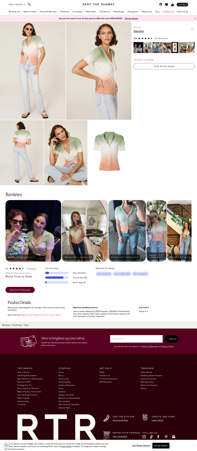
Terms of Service (149, 346)
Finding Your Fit (24, 385)
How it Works (16, 4)
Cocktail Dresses (148, 379)
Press (61, 388)
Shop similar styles (164, 66)
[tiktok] (153, 437)
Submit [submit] (173, 339)
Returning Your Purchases (29, 392)
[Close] (193, 449)
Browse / (7, 325)
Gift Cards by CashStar (69, 404)
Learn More (157, 420)
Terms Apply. (131, 18)
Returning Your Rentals (28, 388)
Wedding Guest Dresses (151, 375)
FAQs (102, 372)
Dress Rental (146, 372)
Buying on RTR (24, 382)
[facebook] (161, 437)
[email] (136, 339)
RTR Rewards (105, 382)
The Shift (22, 404)
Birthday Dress (147, 382)
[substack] (175, 437)
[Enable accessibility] (6, 445)
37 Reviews (31, 268)
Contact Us (105, 375)
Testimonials (23, 401)
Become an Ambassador (69, 398)
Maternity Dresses (149, 385)
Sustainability (65, 382)
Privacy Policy (167, 346)
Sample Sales (65, 408)
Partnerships (64, 401)
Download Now (120, 420)
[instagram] (146, 437)
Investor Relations (67, 385)
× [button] (195, 18)
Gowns (144, 388)
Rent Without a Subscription (30, 379)
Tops (26, 325)
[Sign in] (160, 4)
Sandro (139, 31)
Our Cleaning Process (27, 395)
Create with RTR (66, 395)
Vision (61, 372)
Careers (62, 392)
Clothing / (18, 325)
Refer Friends (24, 398)
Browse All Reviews (20, 290)
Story (61, 375)
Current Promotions (108, 379)
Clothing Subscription (27, 375)
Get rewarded (120, 436)
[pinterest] (168, 437)
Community (64, 379)
